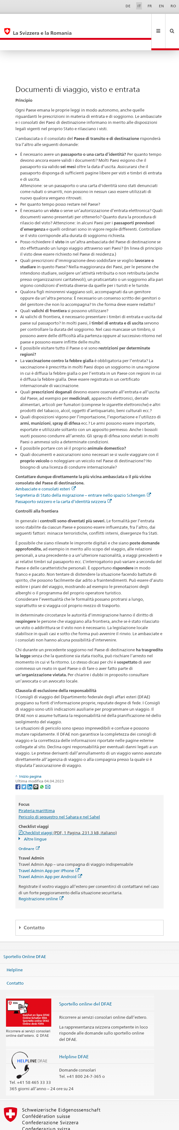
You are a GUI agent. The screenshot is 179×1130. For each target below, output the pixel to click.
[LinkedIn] (30, 765)
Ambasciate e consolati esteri (45, 467)
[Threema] (36, 765)
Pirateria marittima (37, 789)
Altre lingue (35, 817)
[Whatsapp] (42, 765)
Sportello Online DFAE (24, 935)
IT (139, 5)
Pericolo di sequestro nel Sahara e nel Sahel (59, 795)
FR (150, 5)
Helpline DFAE (74, 1035)
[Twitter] (24, 765)
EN (161, 5)
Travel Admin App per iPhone (49, 849)
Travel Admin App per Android (50, 855)
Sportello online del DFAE (85, 982)
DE (128, 5)
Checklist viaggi (70, 811)
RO (173, 5)
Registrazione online (41, 877)
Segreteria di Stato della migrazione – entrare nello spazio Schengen (83, 474)
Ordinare (29, 827)
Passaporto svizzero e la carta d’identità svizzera (63, 480)
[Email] (47, 765)
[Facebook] (18, 765)
